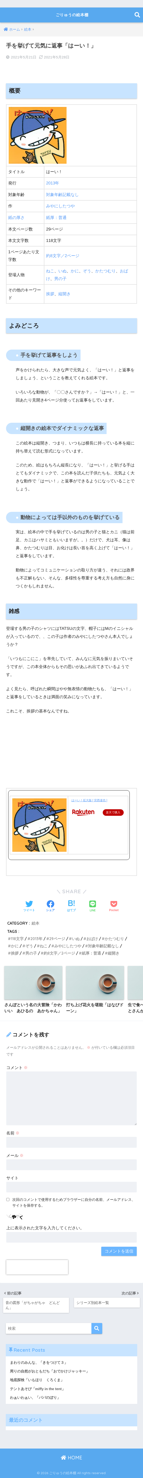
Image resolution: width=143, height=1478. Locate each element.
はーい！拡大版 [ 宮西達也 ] (89, 800)
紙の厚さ (16, 217)
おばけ (93, 938)
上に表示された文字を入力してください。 (45, 1227)
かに (75, 270)
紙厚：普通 (56, 217)
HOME (71, 1458)
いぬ (62, 270)
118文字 (17, 938)
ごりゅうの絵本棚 (72, 14)
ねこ (50, 270)
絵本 (35, 922)
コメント (17, 1067)
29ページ (58, 938)
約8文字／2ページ (62, 255)
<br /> (20, 750)
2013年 (52, 183)
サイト (12, 1177)
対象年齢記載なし (62, 194)
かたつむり (105, 270)
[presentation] (37, 1267)
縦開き (64, 293)
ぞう (87, 270)
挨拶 (50, 293)
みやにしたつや (60, 206)
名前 (13, 1133)
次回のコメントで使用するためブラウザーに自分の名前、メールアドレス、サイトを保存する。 (73, 1202)
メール (15, 1155)
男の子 (60, 278)
